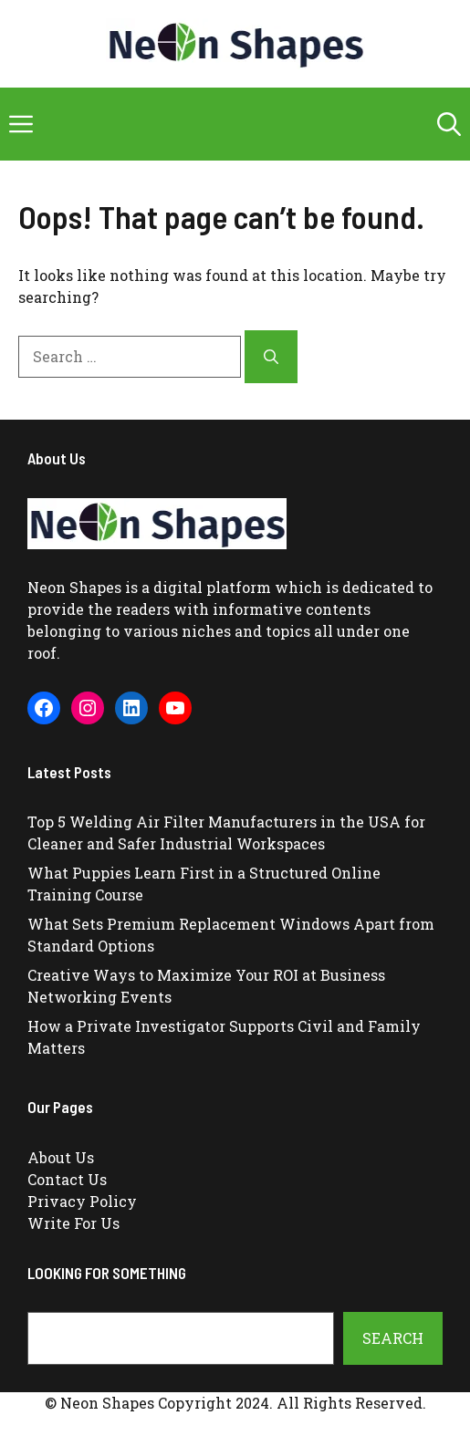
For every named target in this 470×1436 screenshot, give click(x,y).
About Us (60, 1157)
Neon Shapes (74, 587)
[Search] (271, 356)
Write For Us (73, 1223)
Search (392, 1338)
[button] (449, 124)
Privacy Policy (82, 1201)
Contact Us (67, 1179)
